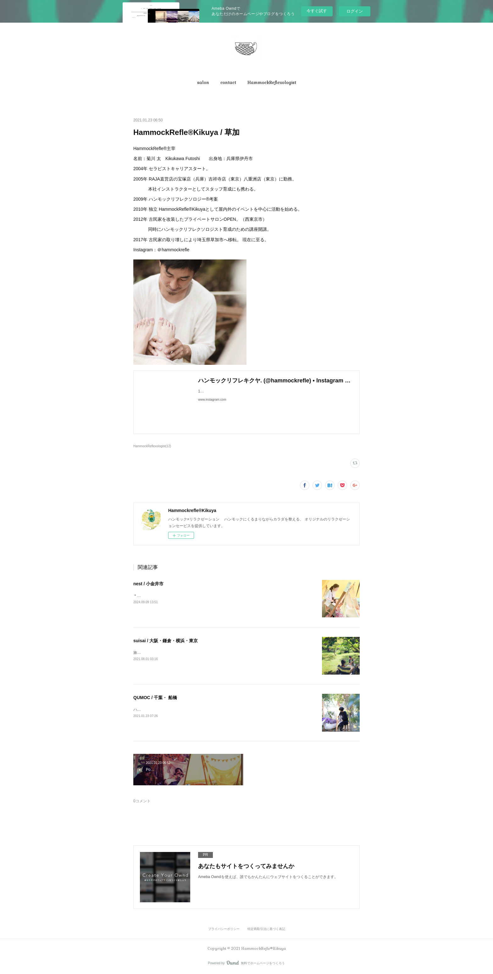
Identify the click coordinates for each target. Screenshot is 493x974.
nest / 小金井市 (148, 583)
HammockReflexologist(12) (152, 446)
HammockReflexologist (271, 82)
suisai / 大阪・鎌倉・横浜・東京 (165, 640)
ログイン (354, 11)
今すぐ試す (317, 10)
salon (203, 82)
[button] (203, 82)
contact (228, 82)
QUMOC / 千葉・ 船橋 (155, 697)
